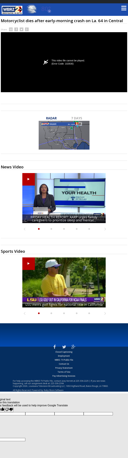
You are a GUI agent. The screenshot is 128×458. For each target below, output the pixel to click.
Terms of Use (64, 371)
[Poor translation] (9, 409)
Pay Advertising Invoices (63, 375)
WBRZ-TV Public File (64, 359)
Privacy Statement (64, 367)
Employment (64, 355)
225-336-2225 (82, 380)
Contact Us (64, 363)
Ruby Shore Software (54, 390)
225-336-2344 (57, 383)
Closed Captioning (63, 351)
